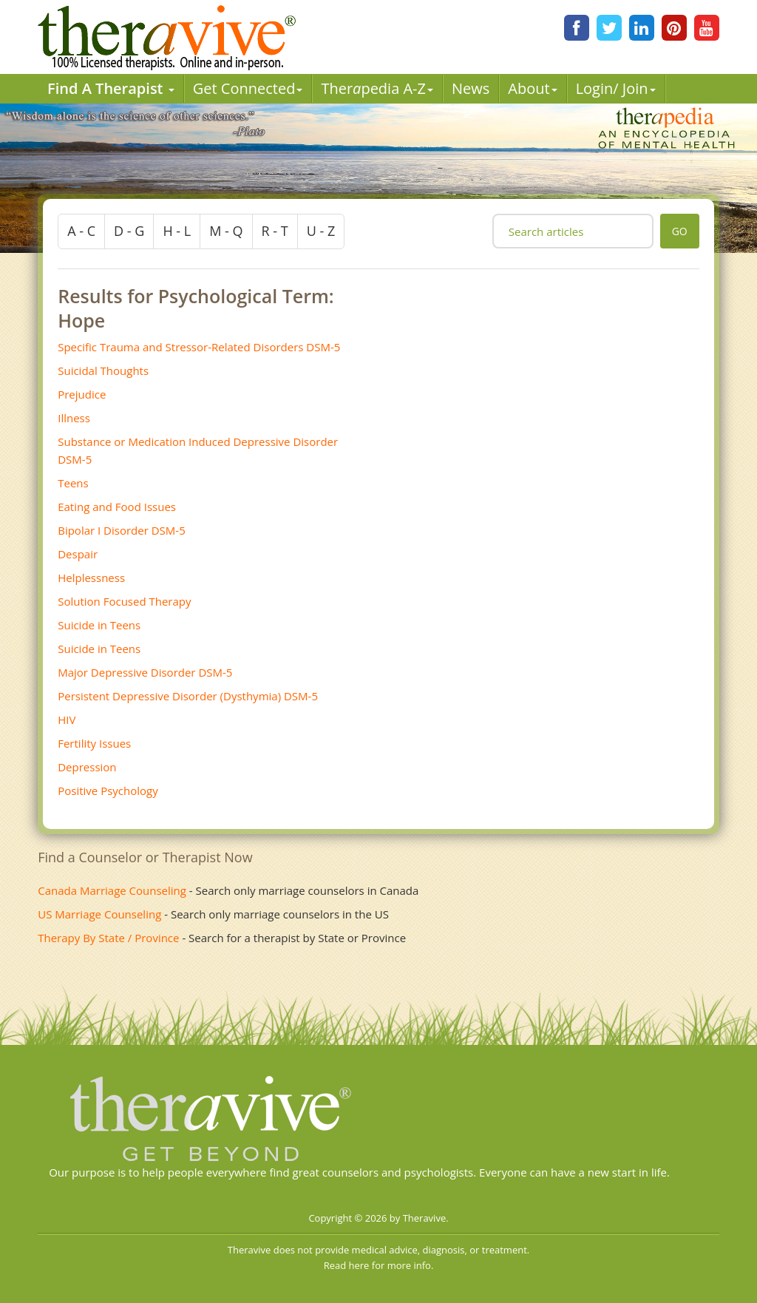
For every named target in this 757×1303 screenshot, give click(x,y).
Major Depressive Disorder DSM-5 (145, 672)
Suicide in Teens (99, 624)
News (470, 88)
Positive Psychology (108, 790)
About (532, 88)
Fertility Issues (94, 743)
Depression (87, 766)
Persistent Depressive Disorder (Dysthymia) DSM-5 (188, 695)
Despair (78, 553)
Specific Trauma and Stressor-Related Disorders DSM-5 (199, 346)
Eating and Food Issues (117, 506)
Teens (73, 482)
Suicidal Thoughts (103, 370)
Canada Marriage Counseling (112, 890)
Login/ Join (616, 88)
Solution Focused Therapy (124, 601)
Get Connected (248, 88)
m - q (225, 231)
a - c (81, 231)
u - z (321, 231)
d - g (129, 231)
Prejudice (82, 394)
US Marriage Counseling (99, 914)
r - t (275, 231)
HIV (66, 719)
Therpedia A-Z (377, 88)
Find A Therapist (110, 88)
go (680, 231)
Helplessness (91, 577)
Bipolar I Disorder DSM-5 (122, 530)
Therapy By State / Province (108, 937)
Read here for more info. (379, 1265)
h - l (177, 231)
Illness (74, 417)
